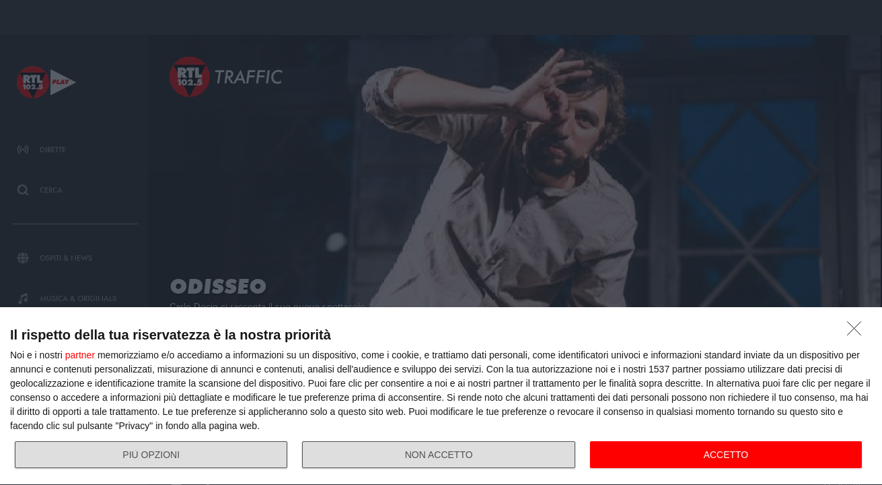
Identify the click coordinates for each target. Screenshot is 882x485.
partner (80, 355)
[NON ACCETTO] (858, 332)
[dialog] (441, 396)
